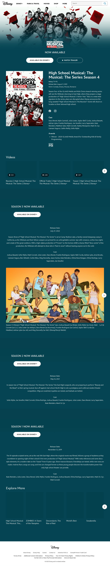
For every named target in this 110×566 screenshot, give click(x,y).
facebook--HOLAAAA (50, 111)
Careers (44, 553)
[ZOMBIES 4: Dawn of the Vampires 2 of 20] (35, 505)
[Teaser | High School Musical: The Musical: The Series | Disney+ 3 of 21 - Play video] (88, 170)
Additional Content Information (33, 556)
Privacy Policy (49, 556)
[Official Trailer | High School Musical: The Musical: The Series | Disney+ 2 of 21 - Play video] (54, 170)
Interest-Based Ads (70, 558)
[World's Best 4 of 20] (75, 505)
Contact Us (52, 553)
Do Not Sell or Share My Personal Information (48, 558)
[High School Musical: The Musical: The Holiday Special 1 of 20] (14, 505)
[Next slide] (100, 301)
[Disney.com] (7, 4)
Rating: (51, 81)
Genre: (51, 87)
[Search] (86, 3)
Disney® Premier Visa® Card (78, 553)
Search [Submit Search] (105, 3)
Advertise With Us (63, 553)
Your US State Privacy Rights (64, 556)
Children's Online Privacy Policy (84, 556)
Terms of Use (17, 556)
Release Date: (53, 84)
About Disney (27, 553)
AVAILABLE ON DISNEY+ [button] (40, 60)
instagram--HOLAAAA (55, 111)
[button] (70, 60)
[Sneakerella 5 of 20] (95, 505)
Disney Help (36, 553)
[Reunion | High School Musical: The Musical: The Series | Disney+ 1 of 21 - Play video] (21, 170)
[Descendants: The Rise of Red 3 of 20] (55, 505)
